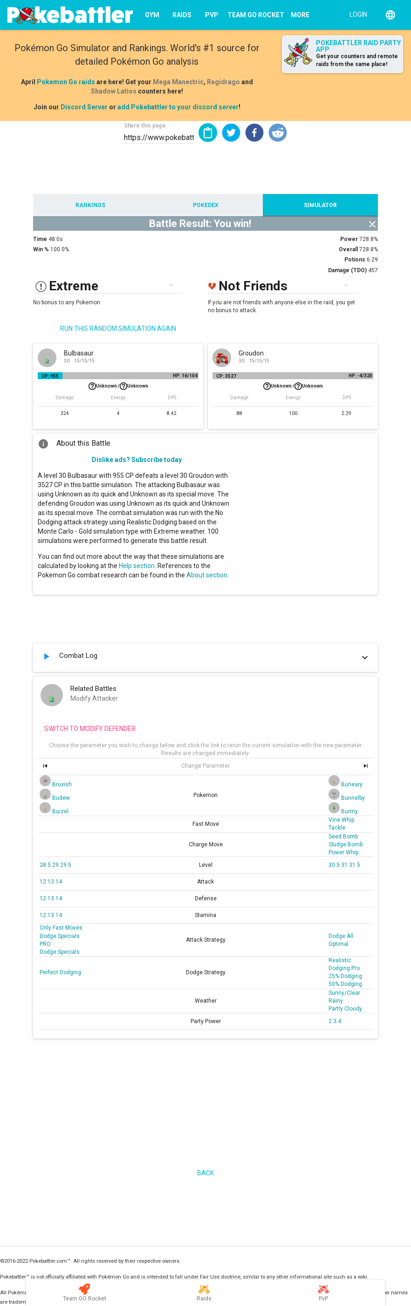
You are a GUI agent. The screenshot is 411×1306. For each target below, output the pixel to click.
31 (345, 865)
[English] (390, 15)
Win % (41, 249)
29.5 (65, 865)
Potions (354, 259)
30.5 (335, 865)
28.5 (46, 865)
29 (56, 865)
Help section (137, 565)
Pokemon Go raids (66, 82)
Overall (348, 249)
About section (206, 575)
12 (44, 881)
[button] (231, 132)
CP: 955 (50, 376)
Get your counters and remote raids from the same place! (357, 60)
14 (58, 881)
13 (51, 881)
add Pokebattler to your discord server (178, 107)
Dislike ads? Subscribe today (137, 459)
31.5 (354, 865)
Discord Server (84, 107)
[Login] (356, 14)
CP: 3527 (226, 376)
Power (349, 239)
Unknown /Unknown (118, 386)
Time (40, 239)
